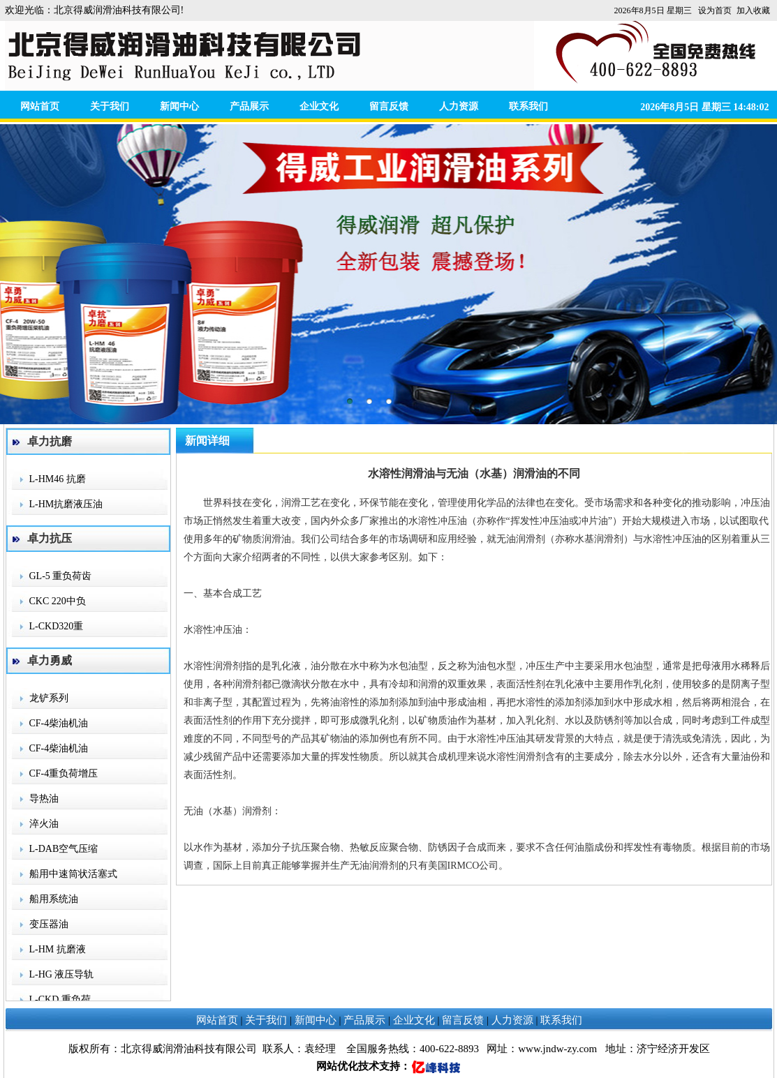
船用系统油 (53, 899)
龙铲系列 (48, 698)
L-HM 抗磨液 (57, 949)
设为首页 (715, 10)
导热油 (44, 798)
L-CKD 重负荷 (60, 999)
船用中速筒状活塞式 (73, 874)
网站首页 (39, 106)
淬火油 (44, 823)
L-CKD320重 (56, 626)
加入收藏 (753, 10)
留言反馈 (388, 106)
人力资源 (458, 106)
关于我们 (109, 106)
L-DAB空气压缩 (63, 849)
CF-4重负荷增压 (63, 773)
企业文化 (319, 106)
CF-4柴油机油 (59, 723)
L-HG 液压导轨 (61, 974)
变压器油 (48, 924)
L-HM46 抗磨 (57, 479)
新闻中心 (179, 106)
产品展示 (249, 106)
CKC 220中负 (57, 601)
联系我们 (528, 106)
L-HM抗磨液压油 (66, 504)
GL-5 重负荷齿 (60, 576)
